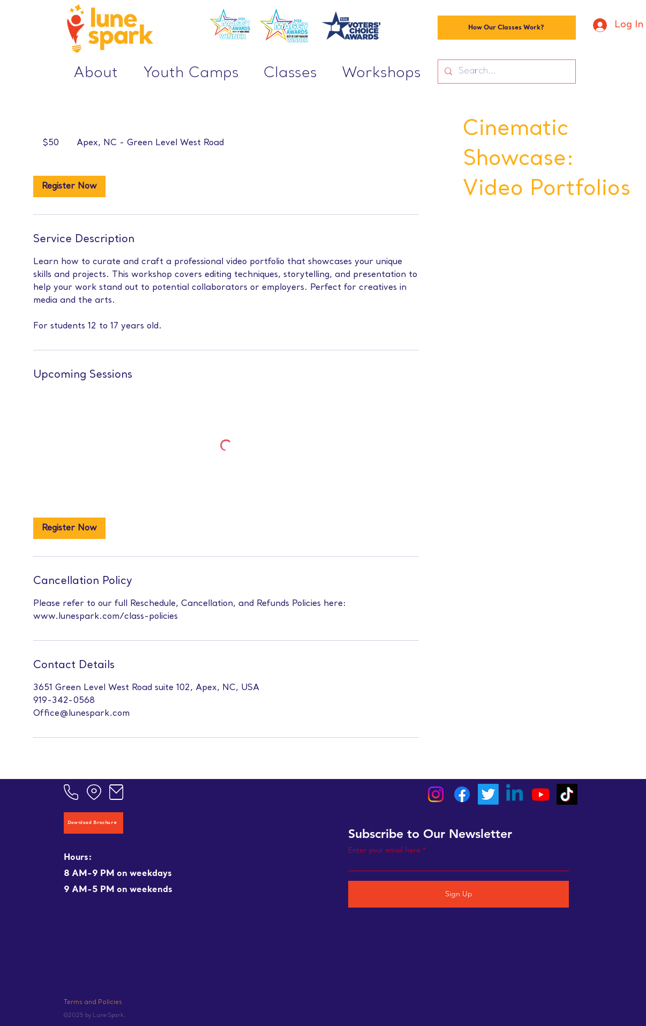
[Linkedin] (514, 794)
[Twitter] (488, 794)
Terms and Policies (93, 1002)
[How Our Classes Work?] (507, 28)
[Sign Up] (458, 894)
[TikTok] (567, 794)
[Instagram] (435, 794)
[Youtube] (540, 794)
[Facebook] (462, 794)
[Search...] (506, 71)
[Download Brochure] (93, 823)
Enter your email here (384, 849)
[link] (69, 186)
